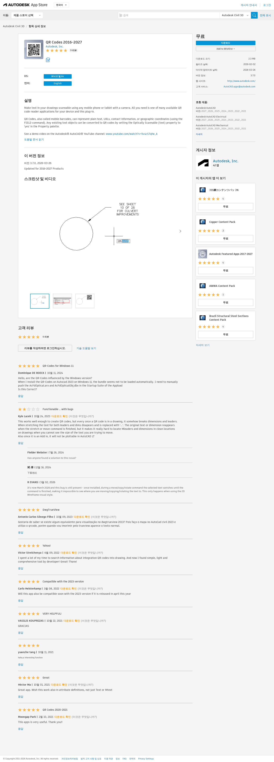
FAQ (124, 758)
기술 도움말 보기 (86, 348)
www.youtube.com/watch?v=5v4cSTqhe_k (132, 134)
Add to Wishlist (226, 48)
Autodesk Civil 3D (14, 26)
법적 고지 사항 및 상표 (91, 758)
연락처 (132, 758)
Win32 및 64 (57, 76)
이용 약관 (108, 758)
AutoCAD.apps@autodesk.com (239, 86)
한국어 (61, 5)
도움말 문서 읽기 (34, 139)
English (58, 83)
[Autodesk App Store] (25, 5)
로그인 (267, 5)
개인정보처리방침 (70, 758)
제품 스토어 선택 (23, 15)
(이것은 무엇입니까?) (81, 416)
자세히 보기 (203, 345)
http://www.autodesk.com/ (241, 81)
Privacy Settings (146, 758)
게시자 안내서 (249, 5)
